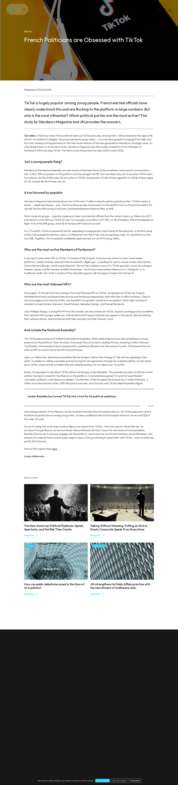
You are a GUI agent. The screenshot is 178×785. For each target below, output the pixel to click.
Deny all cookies (119, 780)
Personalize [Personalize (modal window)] (135, 780)
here (54, 448)
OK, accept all (103, 780)
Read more (29, 535)
